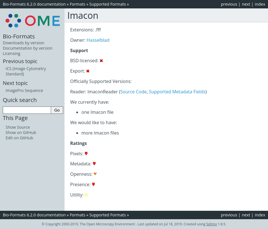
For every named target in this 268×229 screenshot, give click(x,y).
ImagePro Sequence (24, 90)
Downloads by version (23, 42)
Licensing (11, 53)
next (246, 4)
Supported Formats (108, 4)
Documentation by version (27, 48)
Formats (77, 4)
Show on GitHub (21, 132)
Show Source (18, 127)
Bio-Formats (19, 36)
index (260, 4)
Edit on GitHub (19, 137)
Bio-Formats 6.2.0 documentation (34, 4)
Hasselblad (98, 40)
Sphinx (211, 224)
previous (229, 4)
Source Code (133, 92)
